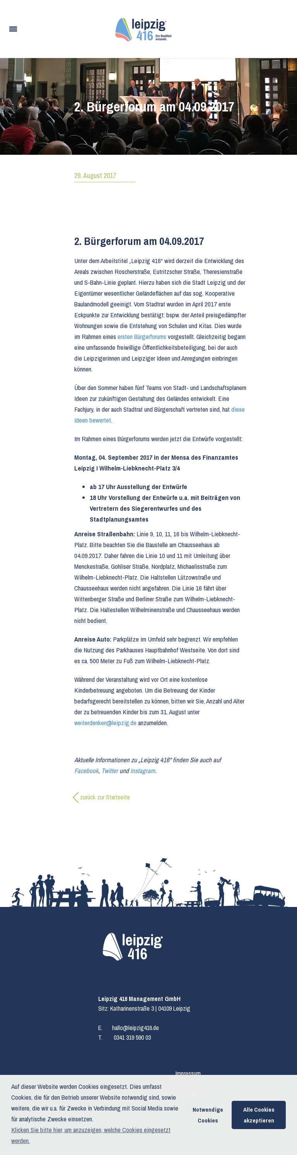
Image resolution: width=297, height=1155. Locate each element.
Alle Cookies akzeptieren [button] (259, 1114)
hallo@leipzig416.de (135, 1027)
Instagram (142, 770)
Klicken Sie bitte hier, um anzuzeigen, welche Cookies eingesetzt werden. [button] (91, 1135)
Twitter (109, 770)
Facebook (86, 770)
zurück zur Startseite (105, 796)
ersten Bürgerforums (142, 336)
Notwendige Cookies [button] (208, 1114)
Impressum (188, 1073)
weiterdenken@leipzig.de (105, 722)
